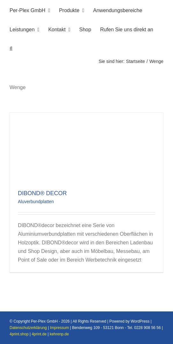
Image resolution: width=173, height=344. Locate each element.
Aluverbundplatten (36, 201)
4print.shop (19, 334)
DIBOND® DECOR (42, 193)
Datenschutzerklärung (28, 327)
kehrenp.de (59, 334)
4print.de (39, 334)
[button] (11, 47)
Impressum (59, 327)
